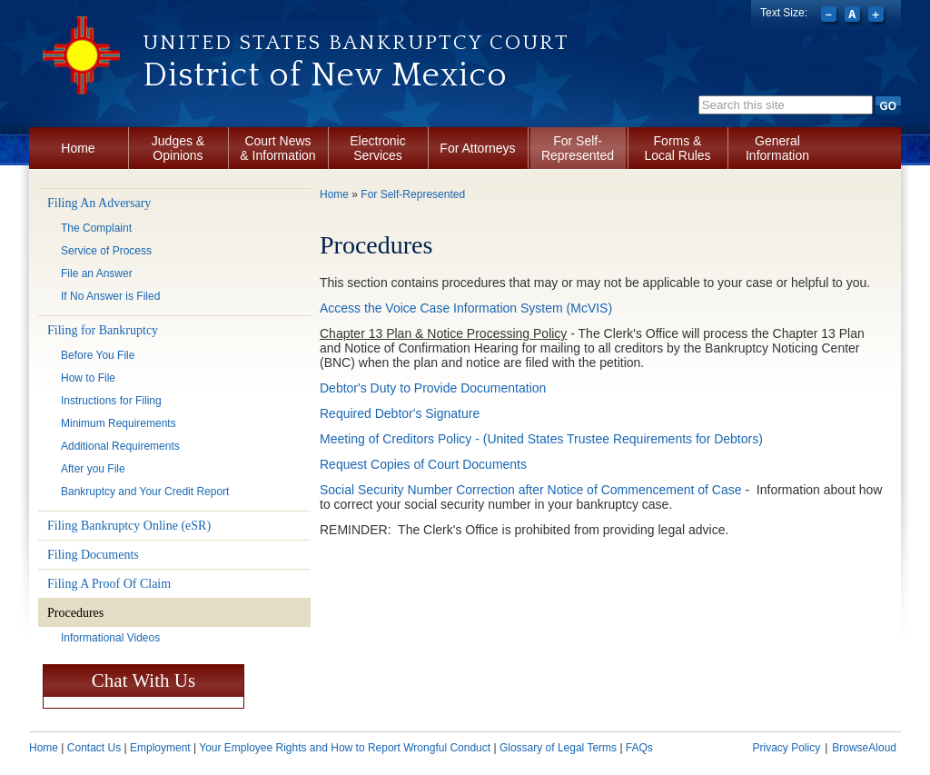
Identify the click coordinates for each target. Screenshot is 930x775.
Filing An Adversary (99, 203)
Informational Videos (110, 637)
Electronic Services (377, 148)
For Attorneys (477, 148)
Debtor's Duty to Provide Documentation (433, 388)
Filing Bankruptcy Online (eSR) (129, 525)
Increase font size (877, 16)
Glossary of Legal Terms (558, 747)
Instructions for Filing (111, 400)
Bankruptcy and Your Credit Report (145, 491)
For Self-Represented (577, 148)
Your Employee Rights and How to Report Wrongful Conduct (344, 747)
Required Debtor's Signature (400, 413)
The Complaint (96, 228)
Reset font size (854, 16)
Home (77, 148)
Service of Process (106, 250)
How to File (88, 378)
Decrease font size (830, 16)
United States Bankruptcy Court (356, 43)
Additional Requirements (120, 446)
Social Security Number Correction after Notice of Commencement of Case (531, 489)
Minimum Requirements (118, 423)
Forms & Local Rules (677, 148)
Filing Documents (93, 554)
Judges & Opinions (178, 148)
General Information (777, 148)
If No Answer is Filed (110, 296)
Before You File (97, 355)
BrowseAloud (864, 747)
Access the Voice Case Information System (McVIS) (466, 308)
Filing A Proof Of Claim (109, 584)
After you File (93, 468)
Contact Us (94, 747)
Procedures (75, 613)
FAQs (639, 747)
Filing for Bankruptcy (102, 330)
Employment (160, 747)
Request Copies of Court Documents (423, 464)
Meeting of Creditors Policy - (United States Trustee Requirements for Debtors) (541, 439)
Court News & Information (277, 148)
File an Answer (97, 273)
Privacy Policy (786, 747)
